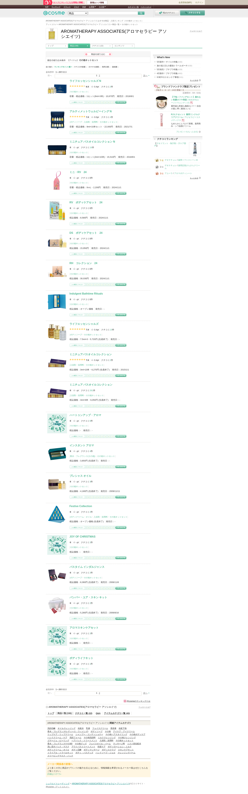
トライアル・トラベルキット (60, 753)
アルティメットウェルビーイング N (91, 111)
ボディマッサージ (92, 750)
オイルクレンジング (66, 728)
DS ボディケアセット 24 (86, 232)
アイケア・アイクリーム (124, 731)
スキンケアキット (126, 750)
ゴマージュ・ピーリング (58, 740)
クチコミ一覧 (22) (83, 713)
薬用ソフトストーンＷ (188, 160)
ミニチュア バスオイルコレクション (91, 384)
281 (91, 390)
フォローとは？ (196, 31)
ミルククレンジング (107, 737)
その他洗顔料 (90, 737)
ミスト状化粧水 (134, 743)
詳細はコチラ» (54, 774)
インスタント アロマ (82, 445)
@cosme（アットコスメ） (58, 787)
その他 (108, 731)
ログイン (199, 2)
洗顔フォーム (75, 737)
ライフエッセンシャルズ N (85, 81)
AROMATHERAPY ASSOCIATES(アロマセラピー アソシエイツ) (83, 707)
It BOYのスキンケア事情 (170, 77)
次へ (145, 75)
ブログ (76, 7)
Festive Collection (81, 506)
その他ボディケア (137, 734)
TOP (47, 7)
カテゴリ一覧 (133, 7)
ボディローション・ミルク (119, 746)
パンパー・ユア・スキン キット (88, 597)
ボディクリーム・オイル (81, 517)
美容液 (113, 728)
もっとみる (194, 80)
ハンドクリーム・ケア (57, 737)
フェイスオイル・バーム (100, 743)
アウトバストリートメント (83, 746)
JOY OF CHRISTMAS (83, 536)
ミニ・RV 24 (78, 172)
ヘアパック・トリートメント (84, 740)
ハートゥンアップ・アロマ (85, 415)
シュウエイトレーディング (58, 783)
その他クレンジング (127, 737)
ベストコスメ (146, 7)
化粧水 (81, 728)
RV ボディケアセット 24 (86, 202)
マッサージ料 (119, 743)
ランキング (55, 7)
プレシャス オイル (80, 475)
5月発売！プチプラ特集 (169, 69)
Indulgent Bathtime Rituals (86, 293)
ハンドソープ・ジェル (105, 753)
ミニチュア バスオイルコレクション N (92, 141)
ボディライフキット (81, 658)
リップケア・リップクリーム (60, 734)
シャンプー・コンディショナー (89, 734)
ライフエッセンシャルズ (84, 324)
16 (90, 147)
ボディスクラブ (109, 750)
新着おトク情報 (97, 2)
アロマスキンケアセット (84, 627)
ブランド (67, 7)
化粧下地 (123, 728)
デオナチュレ (170, 160)
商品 (74, 46)
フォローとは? (144, 707)
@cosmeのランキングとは (138, 701)
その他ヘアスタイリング (116, 734)
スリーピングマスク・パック (60, 756)
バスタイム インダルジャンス (87, 566)
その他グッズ (81, 743)
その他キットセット (79, 92)
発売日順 (106, 67)
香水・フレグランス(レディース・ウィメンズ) (67, 731)
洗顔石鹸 (51, 728)
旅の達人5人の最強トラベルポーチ (174, 66)
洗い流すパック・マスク (58, 746)
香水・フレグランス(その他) (82, 456)
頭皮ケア (101, 746)
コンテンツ (119, 46)
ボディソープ (76, 122)
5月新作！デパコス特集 (169, 62)
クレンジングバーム (126, 753)
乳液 (88, 728)
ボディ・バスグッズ (84, 753)
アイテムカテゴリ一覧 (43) (117, 713)
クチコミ (97, 46)
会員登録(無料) (185, 2)
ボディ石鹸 (76, 750)
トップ (51, 46)
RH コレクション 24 (83, 263)
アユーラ (169, 173)
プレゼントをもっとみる (187, 132)
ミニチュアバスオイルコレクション (91, 354)
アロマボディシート (183, 173)
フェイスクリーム (100, 728)
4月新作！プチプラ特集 (169, 73)
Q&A (84, 7)
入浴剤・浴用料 (91, 122)
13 (111, 329)
